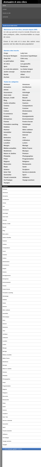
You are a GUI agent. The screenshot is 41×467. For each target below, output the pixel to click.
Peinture (25, 153)
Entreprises (8, 119)
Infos (5, 135)
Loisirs (24, 143)
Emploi (24, 114)
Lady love (23, 53)
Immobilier (7, 132)
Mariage (25, 145)
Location (7, 143)
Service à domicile (29, 172)
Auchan (6, 77)
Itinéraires (7, 137)
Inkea (22, 61)
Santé (24, 167)
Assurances (8, 92)
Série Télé (7, 172)
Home (4, 5)
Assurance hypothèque (28, 56)
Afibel (22, 74)
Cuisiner (25, 108)
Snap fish (7, 58)
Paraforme (24, 66)
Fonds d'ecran (27, 121)
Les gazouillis (25, 64)
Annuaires (7, 87)
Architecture (26, 87)
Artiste (6, 90)
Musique (25, 151)
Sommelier (7, 175)
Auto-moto (7, 95)
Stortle (6, 74)
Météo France (27, 148)
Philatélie (7, 156)
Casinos (25, 103)
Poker (6, 159)
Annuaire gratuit (12, 449)
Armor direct (25, 77)
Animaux (7, 84)
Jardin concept (9, 72)
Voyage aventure (28, 180)
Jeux (24, 137)
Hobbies (7, 127)
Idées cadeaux (27, 129)
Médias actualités (10, 148)
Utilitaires (25, 177)
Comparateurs (27, 106)
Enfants (6, 116)
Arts (23, 90)
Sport (24, 175)
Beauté (24, 98)
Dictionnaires (27, 111)
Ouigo (6, 53)
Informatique (27, 132)
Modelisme (7, 151)
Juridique (7, 140)
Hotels (24, 127)
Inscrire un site (6, 13)
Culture (6, 111)
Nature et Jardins (10, 153)
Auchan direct (25, 72)
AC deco (7, 64)
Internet (25, 135)
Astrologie (26, 92)
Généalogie (26, 124)
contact (4, 9)
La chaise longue (26, 69)
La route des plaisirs (11, 69)
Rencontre (7, 164)
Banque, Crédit (9, 98)
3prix (5, 66)
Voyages (7, 183)
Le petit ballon (9, 61)
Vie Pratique (8, 180)
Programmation (28, 159)
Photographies (27, 156)
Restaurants (26, 164)
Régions (7, 161)
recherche (5, 17)
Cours (6, 108)
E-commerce (8, 114)
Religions (25, 161)
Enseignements (28, 116)
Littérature (26, 140)
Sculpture (25, 169)
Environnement (27, 119)
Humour (6, 129)
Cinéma (6, 106)
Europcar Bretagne (10, 56)
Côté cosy (24, 58)
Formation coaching (11, 124)
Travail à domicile (10, 177)
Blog (5, 100)
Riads (6, 167)
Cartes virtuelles (9, 103)
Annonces (26, 84)
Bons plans (26, 100)
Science (6, 169)
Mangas (6, 145)
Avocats (25, 95)
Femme (6, 121)
